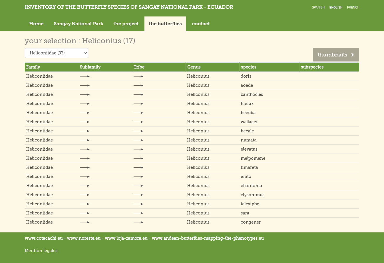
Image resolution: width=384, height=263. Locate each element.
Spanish (318, 7)
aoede (247, 85)
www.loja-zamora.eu (126, 238)
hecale (247, 131)
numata (249, 140)
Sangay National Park (78, 23)
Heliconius (198, 76)
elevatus (249, 149)
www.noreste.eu (83, 238)
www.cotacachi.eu (44, 238)
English (335, 7)
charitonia (251, 185)
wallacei (249, 121)
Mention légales (41, 250)
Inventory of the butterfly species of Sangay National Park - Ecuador (129, 7)
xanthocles (252, 94)
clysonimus (253, 194)
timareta (249, 167)
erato (246, 176)
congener (251, 222)
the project (126, 23)
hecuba (248, 112)
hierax (247, 103)
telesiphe (250, 204)
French (353, 7)
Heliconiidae (39, 76)
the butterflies (165, 23)
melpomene (253, 158)
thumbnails (336, 55)
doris (246, 76)
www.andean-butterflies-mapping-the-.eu (208, 238)
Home (36, 23)
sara (245, 213)
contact (201, 23)
